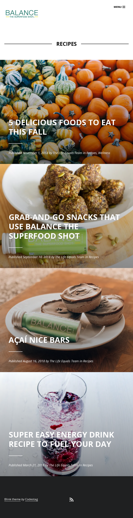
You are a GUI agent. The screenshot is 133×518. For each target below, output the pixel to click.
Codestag (31, 499)
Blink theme (12, 499)
